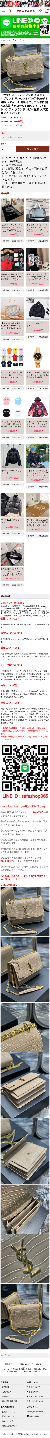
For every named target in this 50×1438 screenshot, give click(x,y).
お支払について (8, 1412)
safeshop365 (34, 1416)
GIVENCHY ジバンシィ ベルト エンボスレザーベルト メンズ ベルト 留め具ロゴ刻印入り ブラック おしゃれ (12, 574)
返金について (7, 1421)
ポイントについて (36, 1396)
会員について (34, 1387)
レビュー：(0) (6, 125)
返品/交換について (10, 1426)
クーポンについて (36, 1401)
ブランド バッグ (17, 40)
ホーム (6, 40)
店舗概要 (6, 1387)
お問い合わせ (20, 125)
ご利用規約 (6, 1392)
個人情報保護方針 (9, 1401)
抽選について (34, 1392)
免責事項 (6, 1396)
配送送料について (9, 1416)
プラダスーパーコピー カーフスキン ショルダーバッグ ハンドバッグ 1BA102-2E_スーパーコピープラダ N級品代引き (37, 230)
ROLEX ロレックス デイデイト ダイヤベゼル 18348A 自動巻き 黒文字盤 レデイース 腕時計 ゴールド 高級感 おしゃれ (38, 377)
